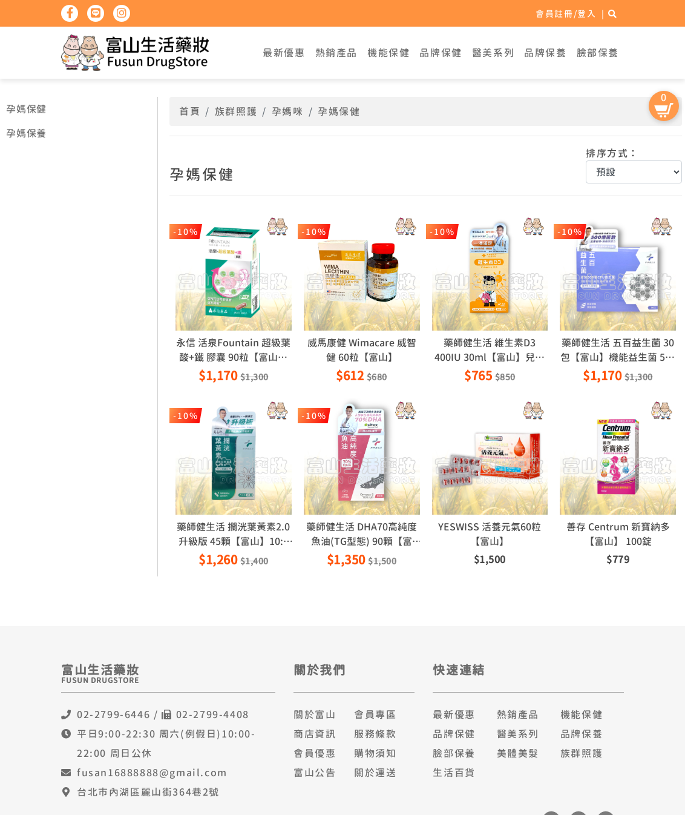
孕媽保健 (26, 109)
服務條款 (375, 734)
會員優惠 (314, 753)
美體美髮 (518, 753)
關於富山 (314, 714)
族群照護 (236, 111)
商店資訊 (314, 734)
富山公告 (314, 772)
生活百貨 (454, 772)
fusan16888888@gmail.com (152, 772)
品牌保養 (545, 52)
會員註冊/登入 (566, 13)
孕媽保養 (26, 133)
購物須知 (375, 753)
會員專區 (375, 714)
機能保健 (388, 52)
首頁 (189, 111)
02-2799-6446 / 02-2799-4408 (163, 714)
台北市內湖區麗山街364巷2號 (148, 792)
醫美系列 (493, 52)
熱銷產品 (336, 52)
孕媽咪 (288, 111)
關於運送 (375, 772)
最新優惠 (284, 52)
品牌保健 (440, 52)
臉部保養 (598, 52)
